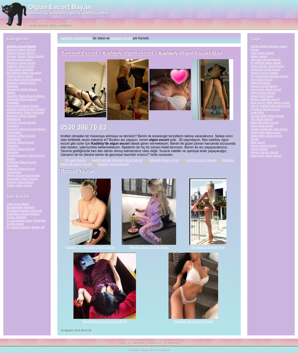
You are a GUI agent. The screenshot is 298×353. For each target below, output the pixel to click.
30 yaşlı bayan (75, 160)
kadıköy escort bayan (113, 164)
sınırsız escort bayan (201, 160)
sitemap (172, 342)
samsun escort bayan (76, 38)
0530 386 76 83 (84, 127)
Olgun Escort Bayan (59, 7)
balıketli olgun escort (164, 160)
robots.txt (154, 342)
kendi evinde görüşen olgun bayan (118, 160)
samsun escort (121, 38)
